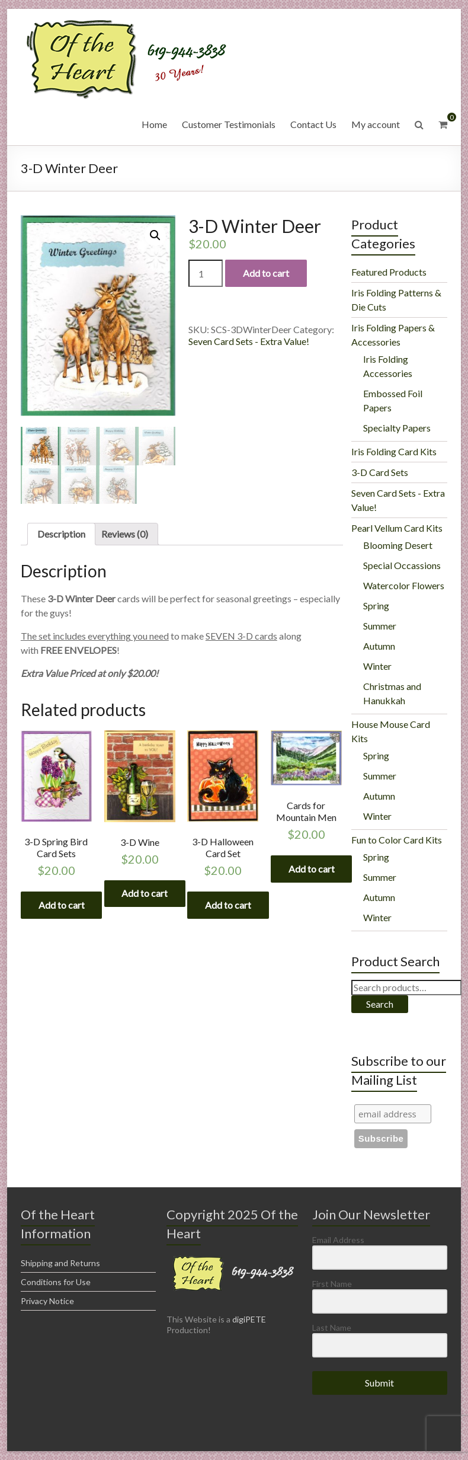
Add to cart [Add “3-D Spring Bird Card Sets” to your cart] (62, 904)
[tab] (61, 534)
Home (154, 124)
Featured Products (389, 271)
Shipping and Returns (60, 1263)
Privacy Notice (47, 1301)
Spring (376, 605)
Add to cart (266, 273)
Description (61, 534)
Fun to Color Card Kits (396, 839)
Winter (377, 666)
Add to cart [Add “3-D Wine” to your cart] (145, 893)
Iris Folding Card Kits (394, 451)
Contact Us (313, 124)
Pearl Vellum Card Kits (397, 527)
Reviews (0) (124, 534)
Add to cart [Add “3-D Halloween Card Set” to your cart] (228, 904)
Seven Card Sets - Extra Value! (248, 341)
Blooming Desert (397, 545)
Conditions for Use (56, 1282)
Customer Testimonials (228, 124)
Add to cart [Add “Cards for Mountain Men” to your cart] (312, 869)
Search (379, 1003)
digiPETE (249, 1319)
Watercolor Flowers (403, 585)
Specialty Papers (397, 427)
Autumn (379, 645)
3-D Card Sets (379, 472)
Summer (379, 625)
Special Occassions (402, 565)
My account (375, 124)
